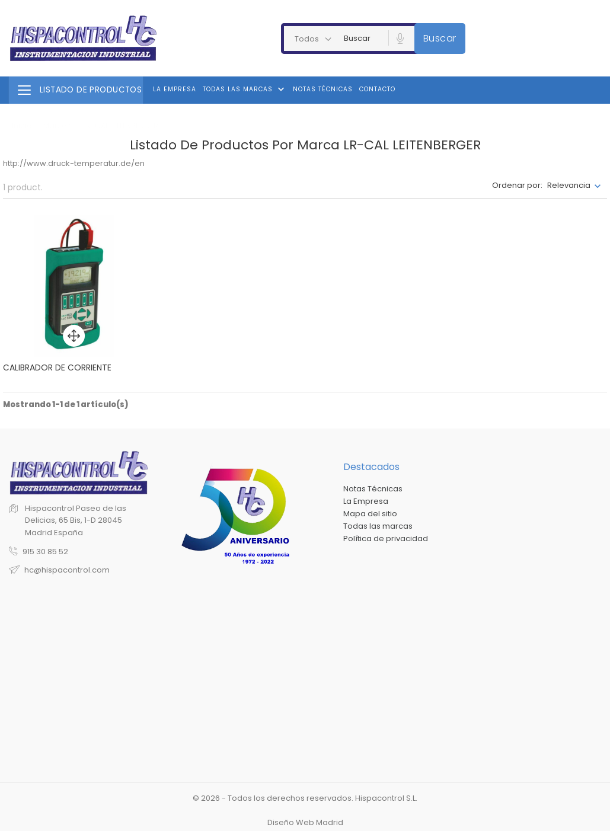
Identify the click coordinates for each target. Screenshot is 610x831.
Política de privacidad (385, 538)
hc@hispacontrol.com (67, 570)
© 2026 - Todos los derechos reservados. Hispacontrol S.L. (305, 798)
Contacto (377, 89)
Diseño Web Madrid (305, 822)
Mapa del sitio (370, 513)
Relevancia (568, 185)
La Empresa (174, 89)
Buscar (439, 38)
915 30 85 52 (45, 551)
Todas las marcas (245, 89)
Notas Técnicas (323, 89)
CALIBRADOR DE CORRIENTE (57, 367)
